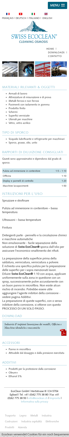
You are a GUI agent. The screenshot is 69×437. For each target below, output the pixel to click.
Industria (47, 415)
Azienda (22, 427)
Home (50, 48)
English (47, 18)
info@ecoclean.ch (38, 398)
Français (7, 18)
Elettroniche (52, 421)
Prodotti (9, 427)
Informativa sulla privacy (34, 401)
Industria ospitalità (31, 421)
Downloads (56, 52)
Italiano (34, 18)
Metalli (34, 415)
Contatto (55, 56)
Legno (23, 415)
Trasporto (10, 415)
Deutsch (21, 18)
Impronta (55, 398)
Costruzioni (11, 421)
